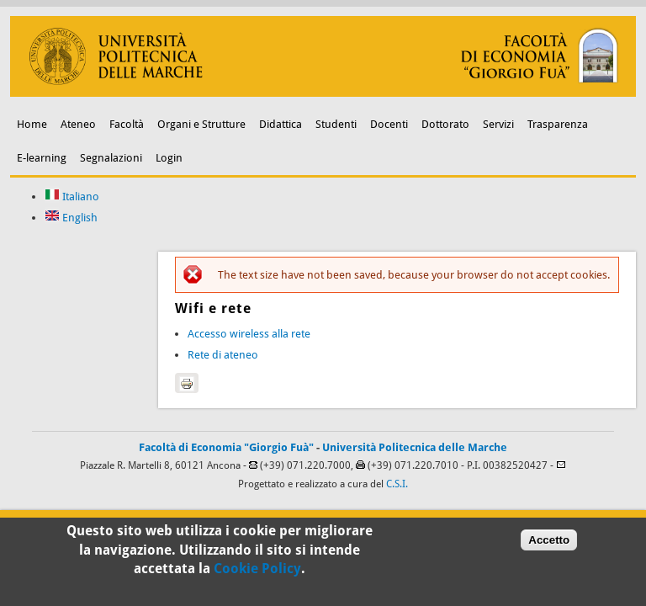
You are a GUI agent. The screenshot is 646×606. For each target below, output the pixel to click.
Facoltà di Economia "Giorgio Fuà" (226, 447)
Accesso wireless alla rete (249, 333)
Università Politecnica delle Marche (414, 447)
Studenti (336, 124)
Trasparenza (557, 124)
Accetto (548, 542)
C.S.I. (397, 484)
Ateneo (78, 124)
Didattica (280, 124)
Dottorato (445, 124)
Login (169, 158)
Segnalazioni (111, 158)
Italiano (72, 196)
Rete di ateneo (223, 354)
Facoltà (126, 124)
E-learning (41, 158)
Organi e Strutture (201, 124)
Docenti (389, 124)
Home (32, 124)
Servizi (498, 124)
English (71, 217)
